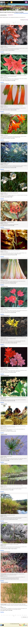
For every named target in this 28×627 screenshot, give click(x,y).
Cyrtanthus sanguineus (5, 53)
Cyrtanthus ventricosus (5, 24)
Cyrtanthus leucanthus (5, 171)
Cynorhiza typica (4, 522)
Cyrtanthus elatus (4, 286)
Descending (26, 19)
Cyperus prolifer (4, 434)
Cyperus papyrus (4, 463)
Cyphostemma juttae (5, 375)
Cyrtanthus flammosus (5, 228)
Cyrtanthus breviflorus (5, 315)
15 (24, 22)
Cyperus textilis (4, 404)
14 (22, 22)
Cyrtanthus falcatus (5, 258)
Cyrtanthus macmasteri (5, 113)
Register (26, 0)
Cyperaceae (3, 493)
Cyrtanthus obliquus (5, 83)
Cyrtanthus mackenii (5, 141)
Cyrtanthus (3, 346)
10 (15, 22)
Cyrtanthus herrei (4, 200)
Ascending (22, 19)
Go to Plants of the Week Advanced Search (21, 13)
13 (20, 22)
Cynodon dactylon (4, 582)
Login (24, 0)
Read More (2, 82)
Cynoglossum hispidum (5, 552)
